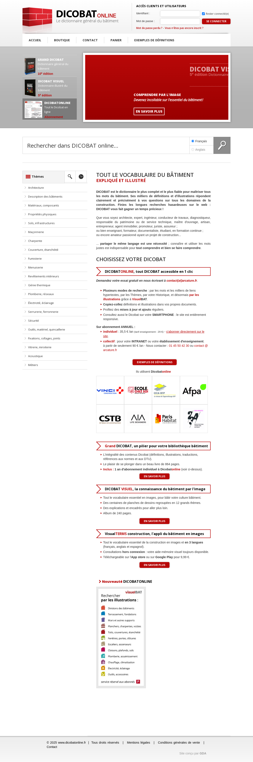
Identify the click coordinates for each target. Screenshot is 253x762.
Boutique (62, 40)
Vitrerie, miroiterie (39, 347)
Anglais (201, 149)
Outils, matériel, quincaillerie (46, 329)
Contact (90, 40)
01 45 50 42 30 (179, 345)
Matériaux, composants (43, 205)
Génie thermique (39, 285)
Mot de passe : (145, 21)
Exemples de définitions (154, 40)
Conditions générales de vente (179, 742)
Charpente (35, 241)
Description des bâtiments (45, 196)
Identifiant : (143, 13)
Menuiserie (35, 267)
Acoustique (35, 356)
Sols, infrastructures (41, 223)
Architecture (36, 188)
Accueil (35, 40)
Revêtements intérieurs (43, 276)
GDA (203, 753)
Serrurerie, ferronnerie (43, 312)
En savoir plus (154, 476)
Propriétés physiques (42, 214)
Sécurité (33, 321)
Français (199, 141)
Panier (116, 40)
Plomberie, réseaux (41, 294)
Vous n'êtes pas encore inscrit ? (184, 28)
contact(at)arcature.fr (182, 280)
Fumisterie (35, 258)
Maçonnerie (36, 232)
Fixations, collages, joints (44, 338)
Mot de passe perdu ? (149, 28)
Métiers (33, 365)
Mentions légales (138, 742)
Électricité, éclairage (41, 303)
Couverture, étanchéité (43, 250)
